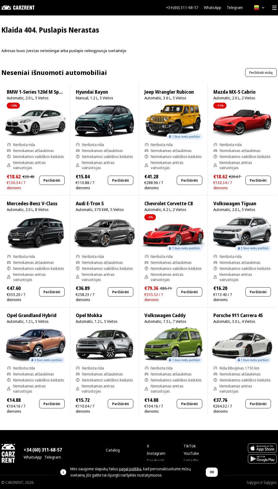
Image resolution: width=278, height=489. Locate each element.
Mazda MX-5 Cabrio (234, 92)
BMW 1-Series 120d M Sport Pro (40, 92)
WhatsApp (212, 8)
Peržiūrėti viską (261, 72)
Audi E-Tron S (90, 203)
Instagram (156, 453)
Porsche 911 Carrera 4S (238, 315)
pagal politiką (130, 468)
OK (212, 472)
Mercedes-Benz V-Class (32, 203)
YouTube (191, 453)
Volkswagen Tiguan (234, 203)
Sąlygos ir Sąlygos (262, 482)
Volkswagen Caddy (164, 315)
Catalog (113, 450)
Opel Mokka (89, 315)
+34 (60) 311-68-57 (182, 8)
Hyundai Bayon (92, 92)
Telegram (235, 8)
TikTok (190, 446)
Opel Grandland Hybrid (31, 315)
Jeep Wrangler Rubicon (169, 92)
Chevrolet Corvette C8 (168, 203)
